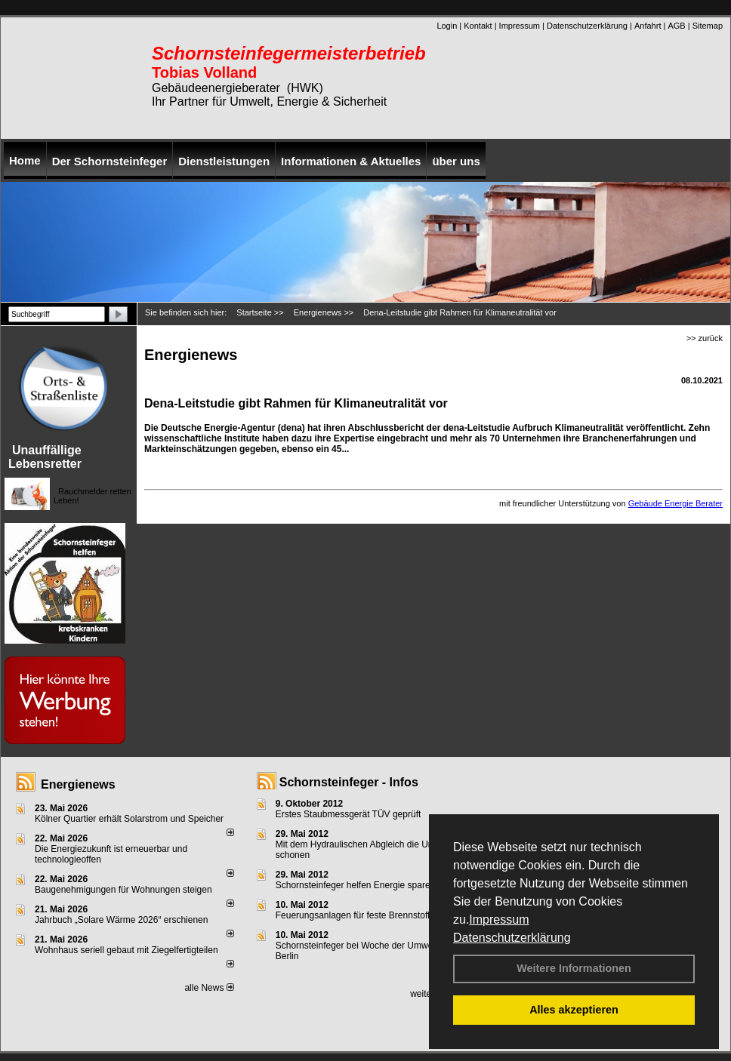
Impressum (499, 919)
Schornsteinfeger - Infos (348, 782)
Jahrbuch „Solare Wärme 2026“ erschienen (121, 920)
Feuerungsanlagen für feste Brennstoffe (355, 915)
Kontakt (478, 25)
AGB (676, 25)
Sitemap (707, 25)
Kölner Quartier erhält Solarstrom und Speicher (129, 818)
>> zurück (704, 338)
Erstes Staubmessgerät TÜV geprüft (348, 814)
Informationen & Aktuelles (351, 161)
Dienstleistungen (224, 161)
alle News (208, 988)
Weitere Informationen (574, 968)
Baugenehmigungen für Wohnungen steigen (123, 889)
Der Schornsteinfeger (110, 161)
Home (25, 160)
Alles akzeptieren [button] (573, 1010)
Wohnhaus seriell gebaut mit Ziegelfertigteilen (126, 950)
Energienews (78, 784)
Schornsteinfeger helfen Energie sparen (355, 885)
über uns (456, 161)
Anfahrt (647, 25)
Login (446, 25)
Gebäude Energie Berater (675, 503)
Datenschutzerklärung (512, 937)
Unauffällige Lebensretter (45, 457)
